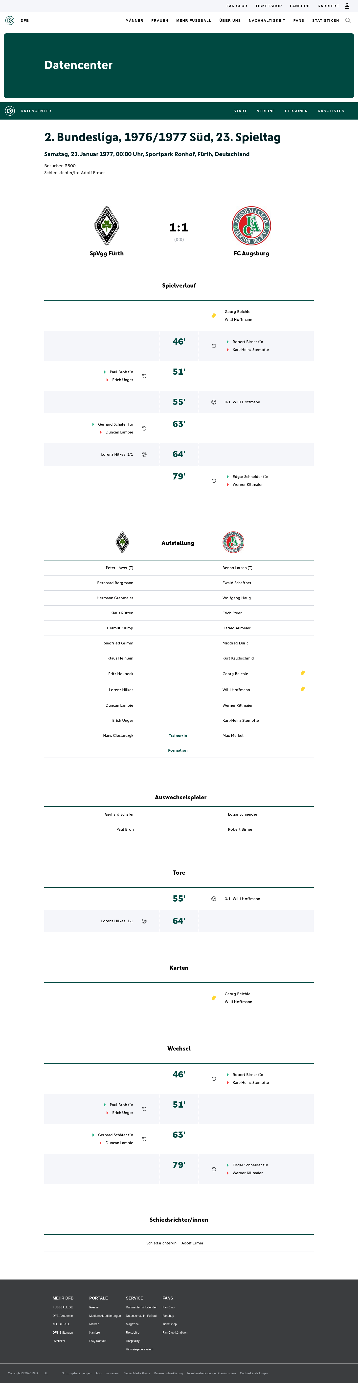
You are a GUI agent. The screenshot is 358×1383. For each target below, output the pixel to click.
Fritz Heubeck (120, 674)
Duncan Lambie (119, 432)
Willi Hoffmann (238, 320)
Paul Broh (118, 372)
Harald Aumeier (237, 628)
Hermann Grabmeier (115, 598)
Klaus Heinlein (120, 658)
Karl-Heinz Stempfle (251, 350)
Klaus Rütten (122, 613)
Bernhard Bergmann (115, 583)
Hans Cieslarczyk (118, 736)
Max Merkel (233, 736)
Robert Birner (245, 342)
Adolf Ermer (93, 173)
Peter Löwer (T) (119, 568)
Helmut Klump (120, 628)
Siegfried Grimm (118, 643)
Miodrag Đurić (235, 643)
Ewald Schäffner (237, 583)
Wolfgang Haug (237, 598)
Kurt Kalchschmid (238, 658)
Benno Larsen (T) (237, 568)
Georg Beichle (237, 312)
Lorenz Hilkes (113, 454)
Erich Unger (122, 380)
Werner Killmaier (248, 485)
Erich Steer (232, 613)
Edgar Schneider (247, 477)
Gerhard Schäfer (112, 424)
